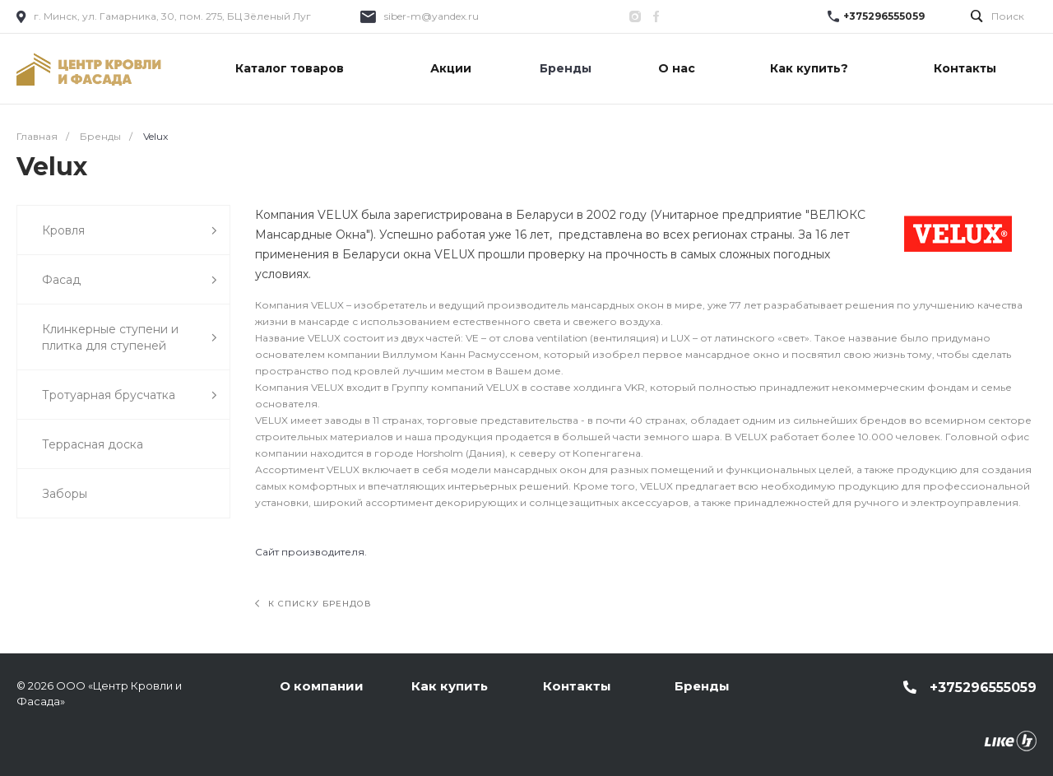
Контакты (577, 686)
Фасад (129, 280)
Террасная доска (92, 444)
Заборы (64, 493)
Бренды (702, 686)
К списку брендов (313, 603)
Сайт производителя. (311, 552)
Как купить (449, 686)
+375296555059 (884, 16)
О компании (322, 686)
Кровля (129, 231)
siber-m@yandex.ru (431, 16)
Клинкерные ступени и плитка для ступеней (129, 337)
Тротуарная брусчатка (129, 395)
